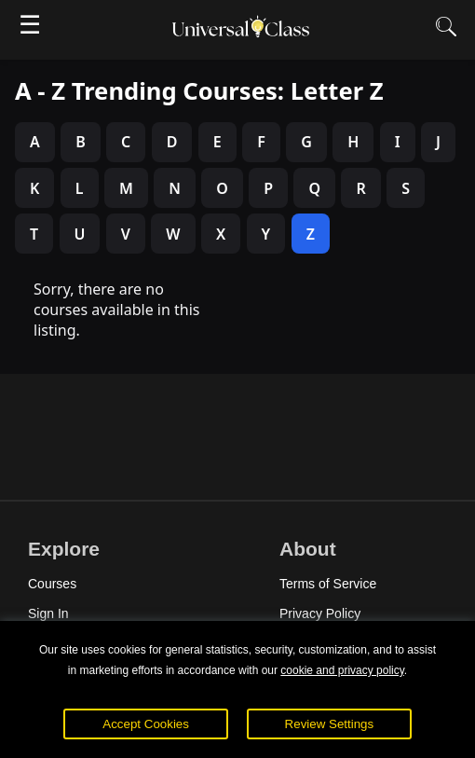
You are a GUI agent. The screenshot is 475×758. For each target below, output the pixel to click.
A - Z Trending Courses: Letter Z (199, 91)
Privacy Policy (319, 613)
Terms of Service (327, 583)
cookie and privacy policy (342, 670)
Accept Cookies (145, 724)
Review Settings (329, 724)
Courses (52, 583)
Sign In (48, 613)
